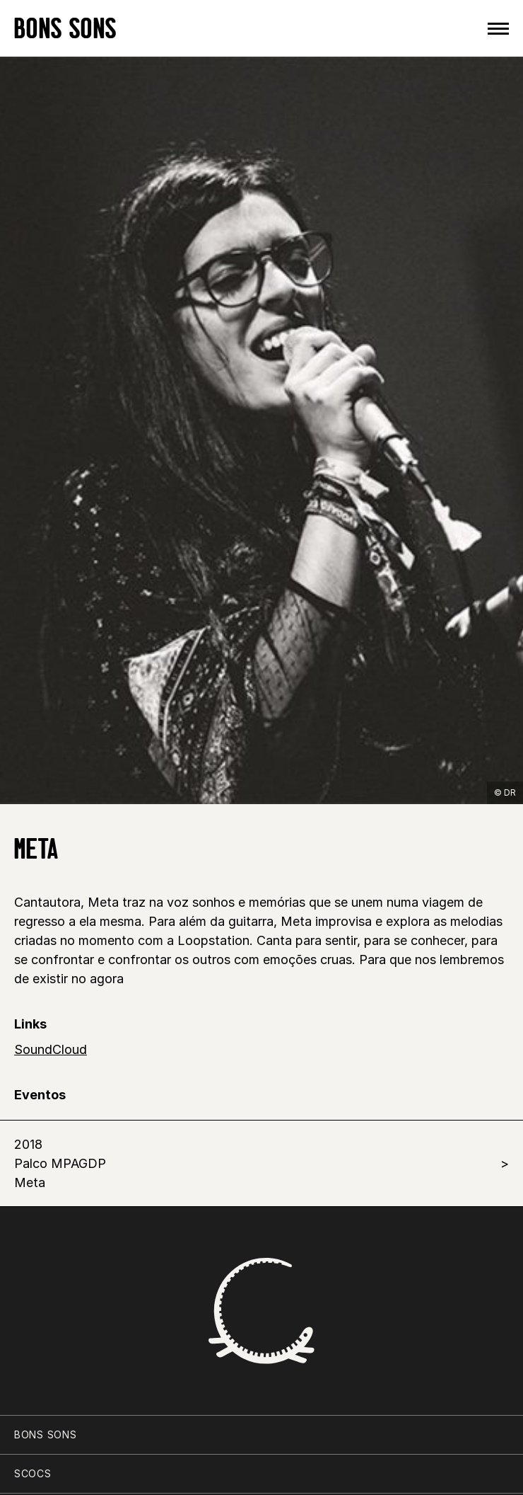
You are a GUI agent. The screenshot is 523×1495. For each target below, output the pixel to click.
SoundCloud (50, 1049)
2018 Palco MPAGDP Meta (60, 1163)
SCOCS (33, 1473)
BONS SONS (65, 28)
